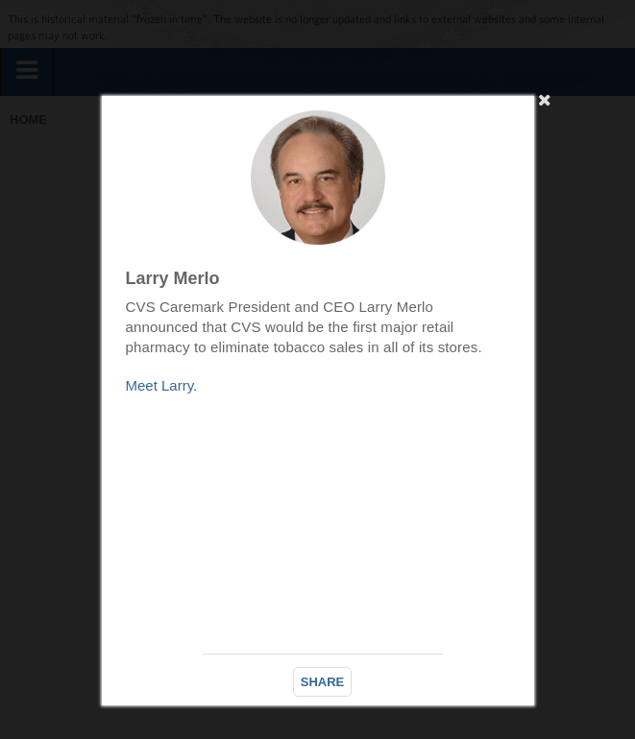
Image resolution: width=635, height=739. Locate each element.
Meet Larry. (162, 385)
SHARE (323, 682)
